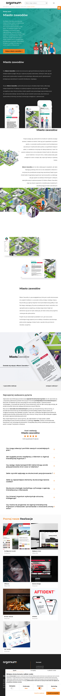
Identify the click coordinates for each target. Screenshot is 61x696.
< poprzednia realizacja (9, 386)
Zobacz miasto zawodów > (13, 51)
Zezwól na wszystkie (53, 693)
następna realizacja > (52, 386)
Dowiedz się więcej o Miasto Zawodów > (16, 366)
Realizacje (26, 518)
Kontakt (38, 662)
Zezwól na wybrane (39, 693)
